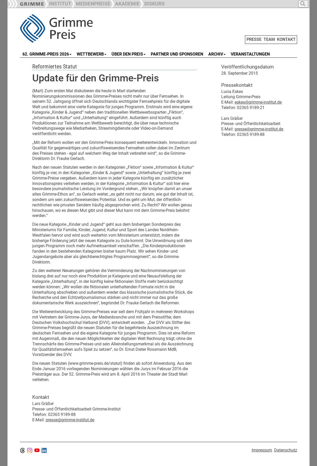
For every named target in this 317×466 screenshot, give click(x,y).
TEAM (269, 39)
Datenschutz (285, 450)
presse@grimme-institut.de (70, 419)
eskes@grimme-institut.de (258, 102)
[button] (90, 3)
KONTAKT (286, 39)
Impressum (262, 450)
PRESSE (254, 39)
